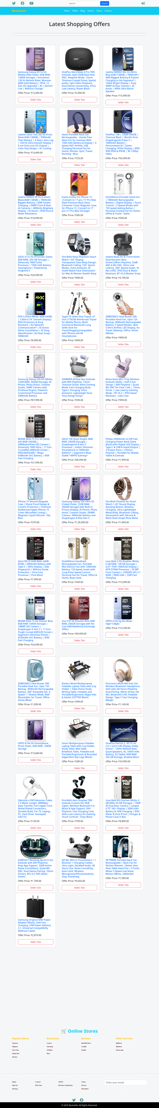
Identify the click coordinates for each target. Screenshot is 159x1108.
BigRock (119, 1043)
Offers (75, 11)
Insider (83, 1050)
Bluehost (119, 1046)
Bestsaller (19, 11)
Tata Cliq (15, 1050)
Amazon (15, 1043)
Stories (90, 11)
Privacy (83, 1085)
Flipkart (15, 1046)
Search (104, 3)
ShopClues (15, 1053)
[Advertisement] (80, 983)
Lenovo (49, 1043)
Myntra (14, 1057)
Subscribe (125, 1089)
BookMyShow (86, 1043)
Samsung (50, 1046)
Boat (48, 1053)
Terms (83, 1082)
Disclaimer (85, 1089)
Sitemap (15, 1089)
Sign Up (15, 1085)
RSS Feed (38, 1085)
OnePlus (50, 1050)
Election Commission (65, 1085)
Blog (82, 11)
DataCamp (119, 1050)
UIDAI (60, 1082)
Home (67, 11)
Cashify (84, 1046)
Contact (108, 11)
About (99, 11)
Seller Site (35, 99)
